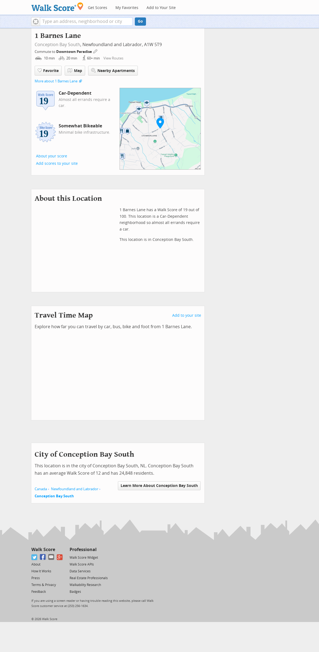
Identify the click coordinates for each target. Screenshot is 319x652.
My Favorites (126, 7)
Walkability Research (85, 585)
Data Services (80, 571)
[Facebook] (43, 557)
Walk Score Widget (84, 558)
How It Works (41, 571)
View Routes (113, 58)
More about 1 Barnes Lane (56, 81)
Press (35, 578)
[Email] (51, 557)
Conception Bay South (57, 44)
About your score (51, 156)
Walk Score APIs (82, 564)
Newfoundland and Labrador (74, 489)
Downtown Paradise (74, 52)
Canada (41, 489)
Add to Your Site (161, 7)
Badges (75, 592)
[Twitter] (34, 557)
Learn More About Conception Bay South (159, 485)
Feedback (38, 592)
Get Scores (97, 7)
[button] (35, 21)
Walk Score (43, 549)
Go (140, 21)
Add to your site (186, 315)
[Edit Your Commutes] (95, 50)
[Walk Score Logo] (57, 6)
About (35, 564)
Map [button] (75, 70)
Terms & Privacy (43, 585)
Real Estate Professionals (89, 578)
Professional (83, 549)
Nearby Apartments (113, 70)
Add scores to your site (57, 163)
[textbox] (86, 21)
